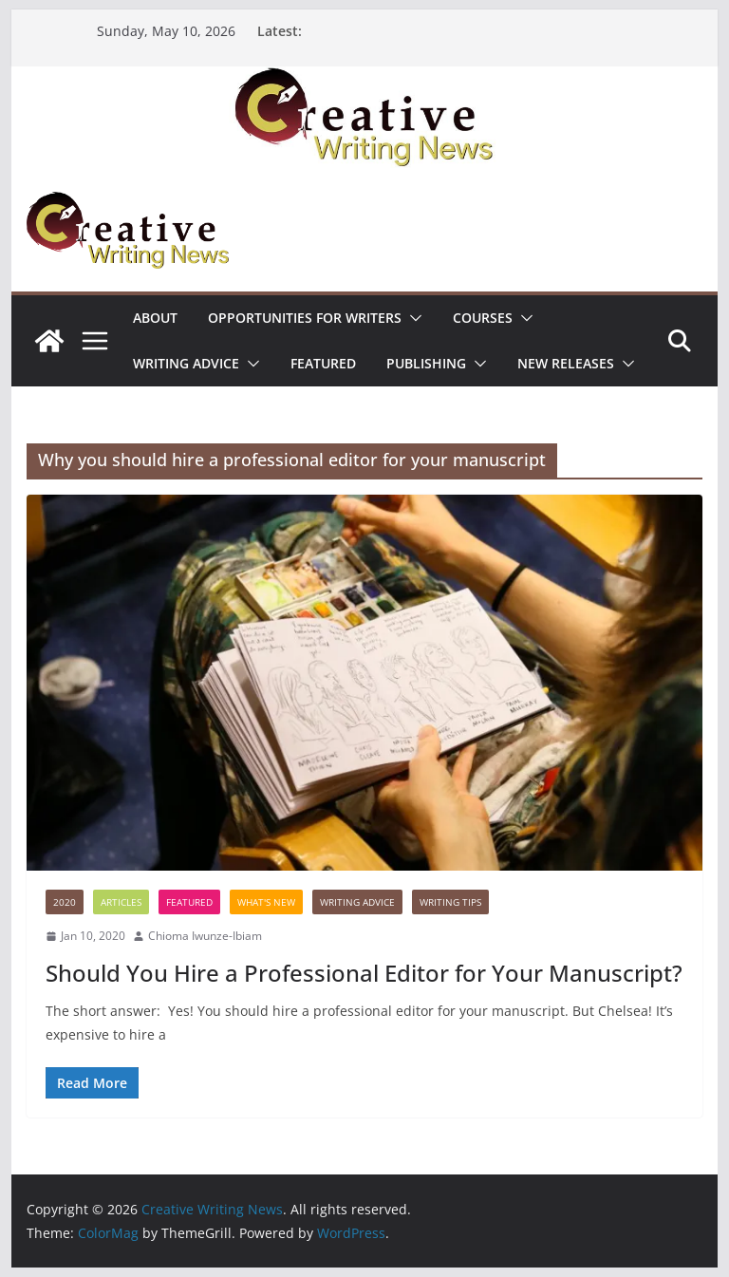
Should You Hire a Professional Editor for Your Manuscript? (364, 972)
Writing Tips (450, 902)
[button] (412, 318)
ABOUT (155, 318)
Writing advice (186, 363)
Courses (483, 318)
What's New (266, 902)
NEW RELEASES (565, 363)
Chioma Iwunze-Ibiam (205, 936)
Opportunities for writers (305, 318)
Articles (121, 902)
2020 (64, 902)
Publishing (426, 363)
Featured (323, 363)
